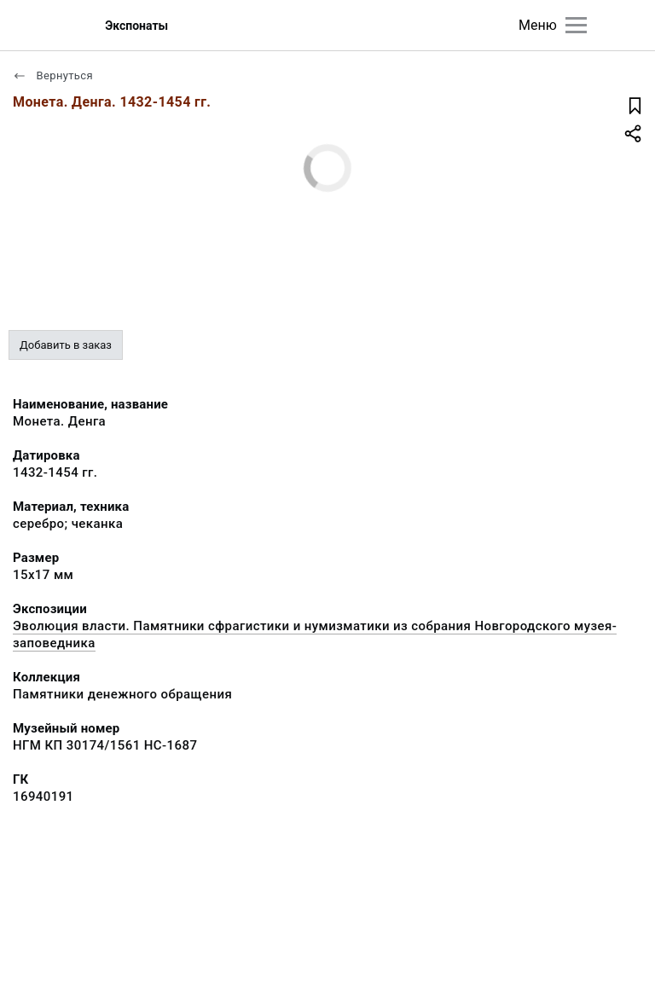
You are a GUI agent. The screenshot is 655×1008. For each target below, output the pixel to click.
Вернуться (53, 75)
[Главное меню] (576, 25)
